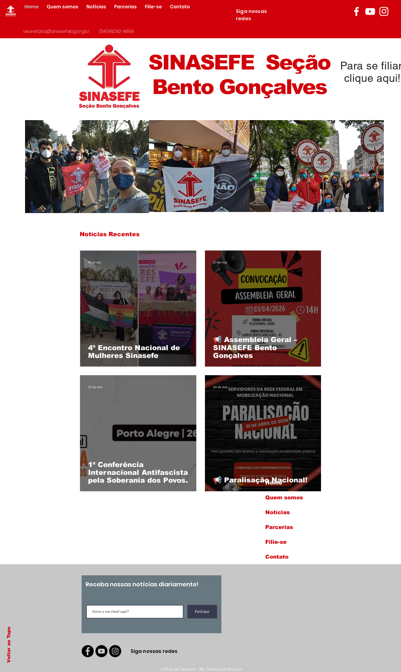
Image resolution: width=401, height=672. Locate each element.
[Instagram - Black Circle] (115, 651)
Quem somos (284, 497)
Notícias (277, 512)
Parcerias (279, 527)
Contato (276, 557)
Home (273, 483)
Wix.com (234, 669)
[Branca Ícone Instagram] (384, 11)
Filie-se (276, 542)
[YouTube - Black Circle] (101, 651)
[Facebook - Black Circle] (88, 651)
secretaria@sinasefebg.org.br (56, 31)
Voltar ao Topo (8, 645)
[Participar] (202, 611)
